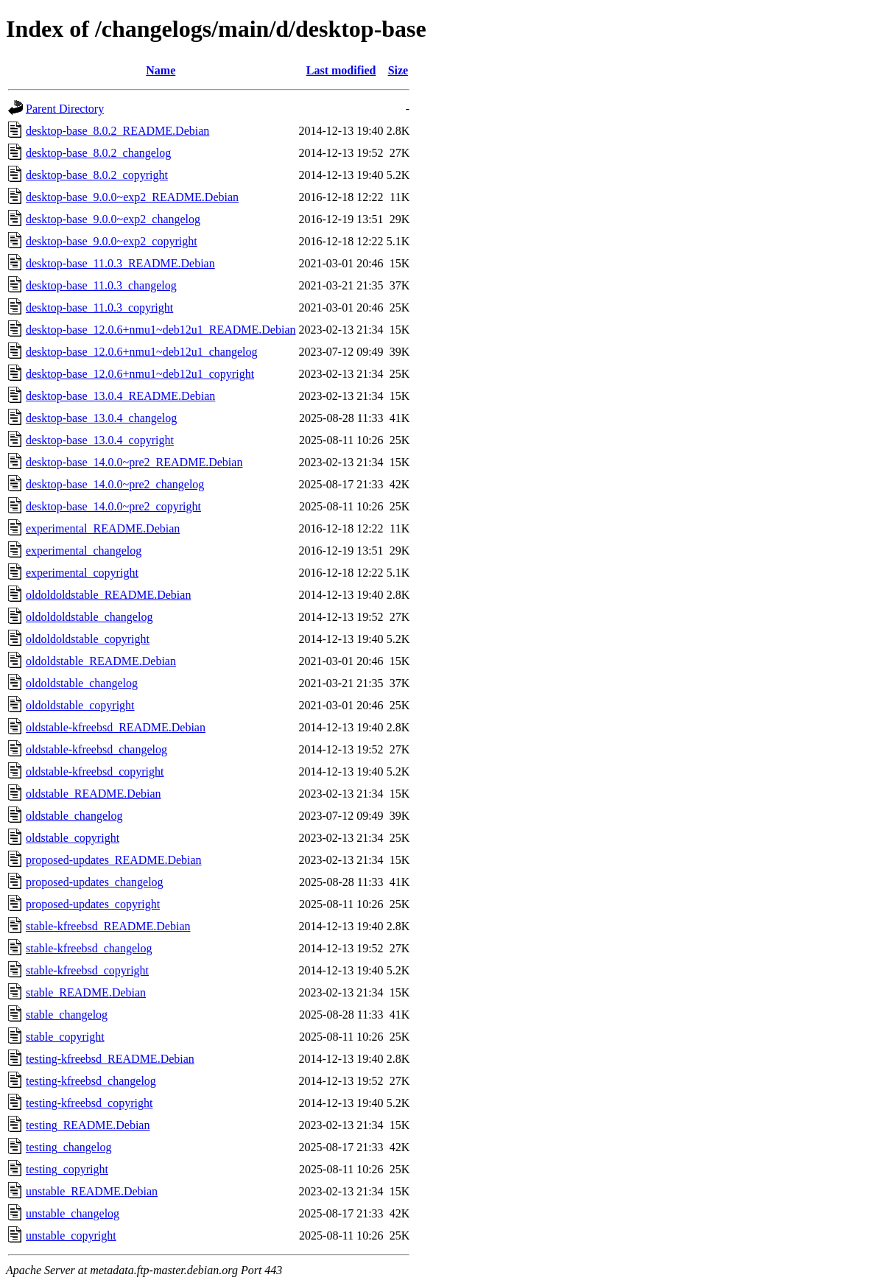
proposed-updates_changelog (94, 882)
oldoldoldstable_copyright (87, 639)
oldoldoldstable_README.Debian (108, 594)
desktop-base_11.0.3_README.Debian (120, 263)
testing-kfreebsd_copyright (89, 1103)
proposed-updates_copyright (93, 904)
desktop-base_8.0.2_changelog (98, 153)
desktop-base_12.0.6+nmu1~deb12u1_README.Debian (161, 329)
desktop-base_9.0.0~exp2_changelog (113, 219)
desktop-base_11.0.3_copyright (99, 307)
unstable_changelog (72, 1213)
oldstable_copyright (72, 838)
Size (398, 70)
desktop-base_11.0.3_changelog (101, 285)
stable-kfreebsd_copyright (87, 970)
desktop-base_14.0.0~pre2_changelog (115, 484)
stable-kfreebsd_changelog (89, 948)
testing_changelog (68, 1147)
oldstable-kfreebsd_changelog (96, 749)
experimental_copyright (82, 572)
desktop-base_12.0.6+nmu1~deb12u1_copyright (140, 374)
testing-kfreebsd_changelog (91, 1081)
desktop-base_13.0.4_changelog (101, 418)
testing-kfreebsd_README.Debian (110, 1058)
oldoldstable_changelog (82, 683)
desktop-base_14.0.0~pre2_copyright (113, 506)
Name (160, 70)
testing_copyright (67, 1169)
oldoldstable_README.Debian (101, 661)
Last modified (341, 70)
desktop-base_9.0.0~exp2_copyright (111, 241)
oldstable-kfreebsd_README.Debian (115, 727)
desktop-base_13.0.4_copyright (100, 440)
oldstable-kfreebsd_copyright (95, 771)
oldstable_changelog (74, 815)
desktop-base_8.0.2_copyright (97, 175)
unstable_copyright (71, 1235)
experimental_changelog (83, 550)
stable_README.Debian (86, 992)
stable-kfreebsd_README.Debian (108, 926)
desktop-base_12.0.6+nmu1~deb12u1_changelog (142, 351)
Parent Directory (65, 108)
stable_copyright (65, 1036)
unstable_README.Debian (92, 1191)
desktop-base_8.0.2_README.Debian (117, 130)
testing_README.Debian (87, 1125)
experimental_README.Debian (103, 528)
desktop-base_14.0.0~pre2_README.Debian (134, 462)
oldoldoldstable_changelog (89, 617)
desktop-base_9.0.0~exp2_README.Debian (132, 197)
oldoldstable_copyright (80, 705)
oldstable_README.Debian (93, 793)
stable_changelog (67, 1014)
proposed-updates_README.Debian (114, 860)
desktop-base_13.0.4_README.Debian (120, 396)
